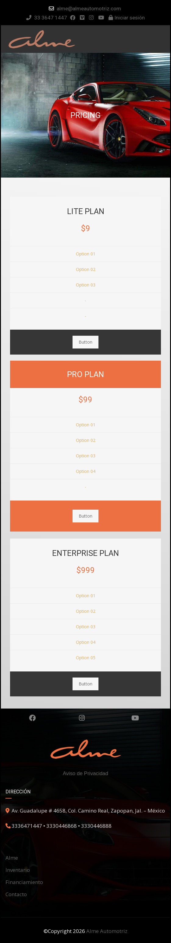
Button (85, 342)
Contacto (16, 894)
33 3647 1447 (46, 18)
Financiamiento (24, 882)
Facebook (32, 718)
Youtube (135, 718)
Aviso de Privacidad (85, 773)
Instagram (82, 718)
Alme (11, 857)
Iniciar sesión (127, 18)
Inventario (17, 869)
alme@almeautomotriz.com (89, 8)
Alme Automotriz (106, 930)
